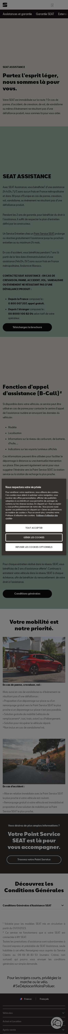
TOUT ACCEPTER (33, 528)
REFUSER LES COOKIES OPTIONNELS (34, 547)
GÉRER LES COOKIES (34, 537)
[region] (34, 517)
